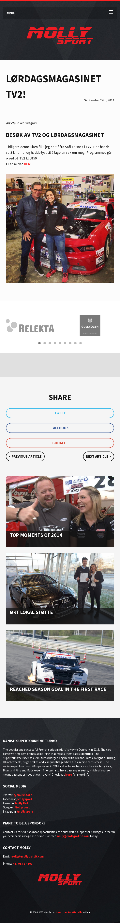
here (68, 774)
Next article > (98, 456)
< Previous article (25, 456)
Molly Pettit (23, 803)
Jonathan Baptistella (69, 912)
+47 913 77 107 (22, 863)
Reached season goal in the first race (58, 689)
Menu (11, 13)
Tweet (60, 413)
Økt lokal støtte (31, 612)
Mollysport (22, 807)
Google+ (60, 443)
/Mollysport (24, 799)
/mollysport (25, 811)
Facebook (60, 428)
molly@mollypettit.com (72, 836)
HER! (28, 164)
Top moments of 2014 (36, 535)
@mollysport (23, 795)
